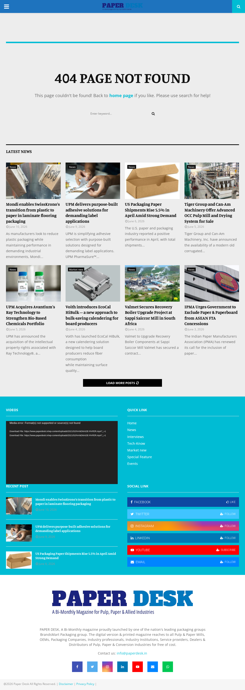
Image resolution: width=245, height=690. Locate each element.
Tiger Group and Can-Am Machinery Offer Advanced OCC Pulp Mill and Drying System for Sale (209, 212)
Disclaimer (66, 684)
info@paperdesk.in (132, 653)
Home (132, 423)
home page (121, 95)
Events (132, 463)
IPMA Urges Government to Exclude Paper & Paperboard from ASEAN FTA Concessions (211, 315)
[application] (62, 452)
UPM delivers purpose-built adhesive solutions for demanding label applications (92, 212)
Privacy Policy (85, 684)
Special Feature (139, 457)
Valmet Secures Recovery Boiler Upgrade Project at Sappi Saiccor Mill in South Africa (150, 315)
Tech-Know (136, 443)
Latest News (19, 151)
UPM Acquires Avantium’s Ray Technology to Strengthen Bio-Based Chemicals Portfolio (30, 315)
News (13, 167)
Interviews (135, 436)
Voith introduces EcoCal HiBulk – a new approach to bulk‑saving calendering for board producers (92, 315)
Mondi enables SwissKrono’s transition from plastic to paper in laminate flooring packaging (33, 212)
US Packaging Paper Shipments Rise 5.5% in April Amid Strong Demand (150, 209)
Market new (76, 269)
